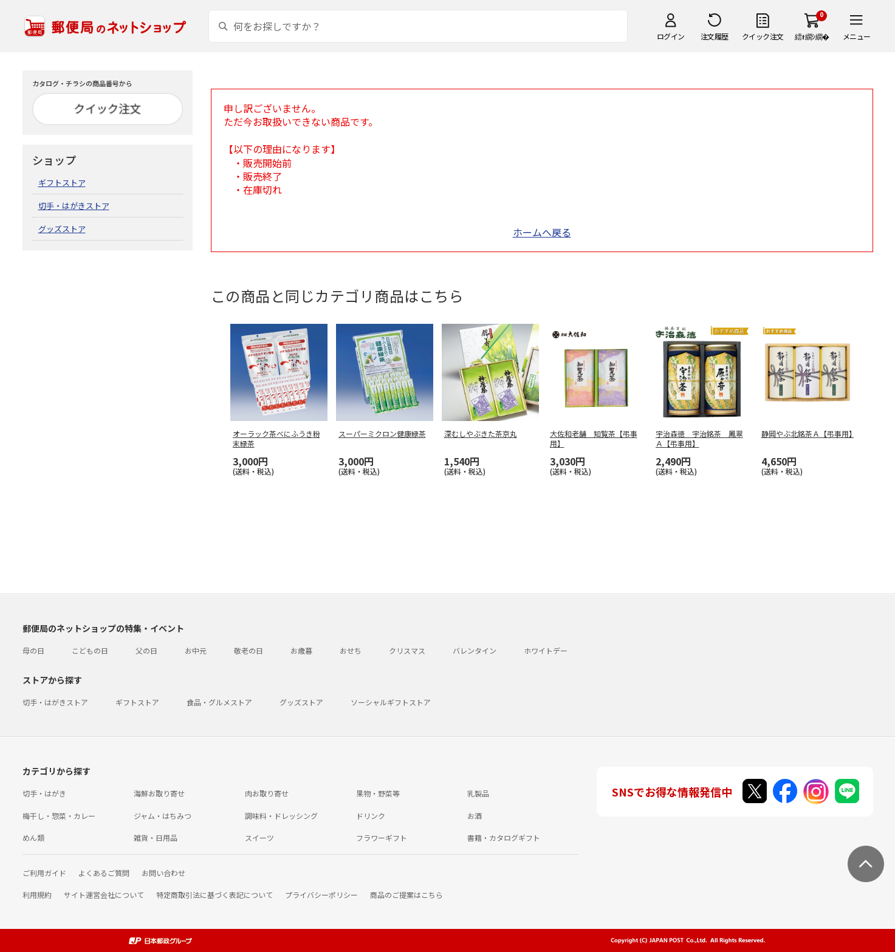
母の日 (33, 650)
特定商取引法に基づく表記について (214, 894)
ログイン (671, 36)
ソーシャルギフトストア (391, 702)
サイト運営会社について (104, 894)
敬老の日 (248, 650)
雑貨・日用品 (155, 837)
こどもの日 (90, 650)
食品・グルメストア (219, 702)
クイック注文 (763, 36)
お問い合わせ (163, 873)
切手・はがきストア (73, 205)
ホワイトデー (546, 650)
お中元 (196, 650)
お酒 (474, 815)
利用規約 (37, 894)
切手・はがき (44, 793)
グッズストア (62, 229)
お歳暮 (301, 650)
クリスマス (407, 650)
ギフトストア (62, 182)
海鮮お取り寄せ (159, 793)
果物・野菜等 (378, 793)
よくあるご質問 (103, 873)
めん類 (33, 837)
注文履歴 (715, 36)
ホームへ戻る (542, 232)
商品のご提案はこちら (406, 894)
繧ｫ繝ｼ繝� (812, 36)
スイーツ (259, 837)
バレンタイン (474, 650)
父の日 (146, 650)
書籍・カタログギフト (503, 837)
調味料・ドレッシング (281, 815)
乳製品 (478, 793)
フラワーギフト (381, 837)
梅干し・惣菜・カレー (58, 815)
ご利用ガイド (44, 873)
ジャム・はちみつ (162, 815)
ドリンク (370, 815)
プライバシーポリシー (321, 894)
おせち (351, 650)
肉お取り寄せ (267, 793)
